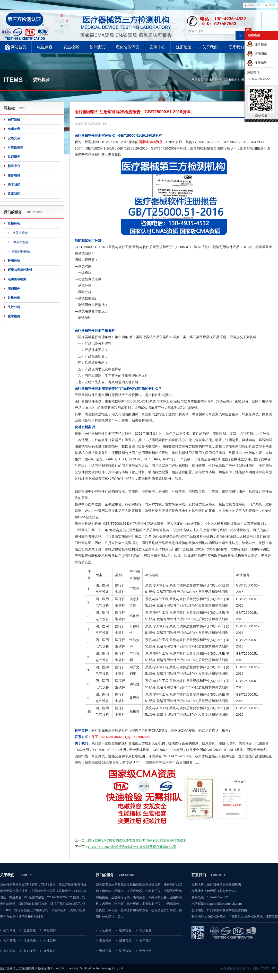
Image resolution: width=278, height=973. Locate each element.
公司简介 (9, 930)
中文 (272, 5)
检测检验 (14, 260)
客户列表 (9, 951)
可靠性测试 (15, 147)
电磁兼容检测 (17, 279)
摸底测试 (257, 53)
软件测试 (97, 47)
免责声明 (145, 951)
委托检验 (211, 80)
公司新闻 (9, 940)
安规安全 (14, 138)
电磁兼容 (45, 47)
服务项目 (14, 175)
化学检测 (14, 316)
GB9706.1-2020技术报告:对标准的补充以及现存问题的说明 (132, 847)
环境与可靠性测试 (20, 270)
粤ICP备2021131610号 (262, 968)
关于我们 (210, 47)
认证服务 (14, 157)
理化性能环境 (127, 47)
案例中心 (157, 47)
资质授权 (105, 940)
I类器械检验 (20, 233)
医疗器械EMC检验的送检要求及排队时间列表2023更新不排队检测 (137, 840)
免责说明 (226, 968)
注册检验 (184, 47)
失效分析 (14, 307)
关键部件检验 (21, 251)
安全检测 (71, 47)
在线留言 (50, 951)
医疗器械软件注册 (232, 80)
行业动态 (29, 940)
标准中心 (14, 166)
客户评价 (29, 951)
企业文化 (29, 930)
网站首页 (18, 47)
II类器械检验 (20, 242)
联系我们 (236, 47)
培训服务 (14, 288)
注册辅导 (257, 63)
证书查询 (125, 951)
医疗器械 (14, 119)
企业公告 (50, 940)
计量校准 (14, 298)
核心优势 (50, 930)
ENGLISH (255, 5)
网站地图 (239, 968)
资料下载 (105, 951)
